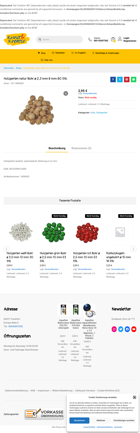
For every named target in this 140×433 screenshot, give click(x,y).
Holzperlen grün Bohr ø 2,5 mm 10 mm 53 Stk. (53, 257)
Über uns (46, 60)
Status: (81, 97)
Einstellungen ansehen (124, 420)
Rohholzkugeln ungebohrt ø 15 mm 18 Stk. (118, 257)
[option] (20, 248)
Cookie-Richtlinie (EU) (108, 390)
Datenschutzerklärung (105, 427)
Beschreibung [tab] (57, 148)
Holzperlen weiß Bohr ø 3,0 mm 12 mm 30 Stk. (20, 257)
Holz (93, 112)
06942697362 (15, 326)
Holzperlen (101, 112)
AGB (32, 390)
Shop (41, 53)
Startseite (9, 68)
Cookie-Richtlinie (89, 427)
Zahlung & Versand (85, 390)
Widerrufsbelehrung (62, 390)
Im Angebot (78, 53)
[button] (134, 397)
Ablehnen (101, 420)
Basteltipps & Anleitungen (105, 53)
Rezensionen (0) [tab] (81, 148)
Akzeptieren (79, 420)
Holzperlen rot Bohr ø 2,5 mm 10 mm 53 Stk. (86, 257)
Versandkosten (90, 93)
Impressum (118, 427)
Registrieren (130, 40)
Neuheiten (58, 53)
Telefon (97, 38)
